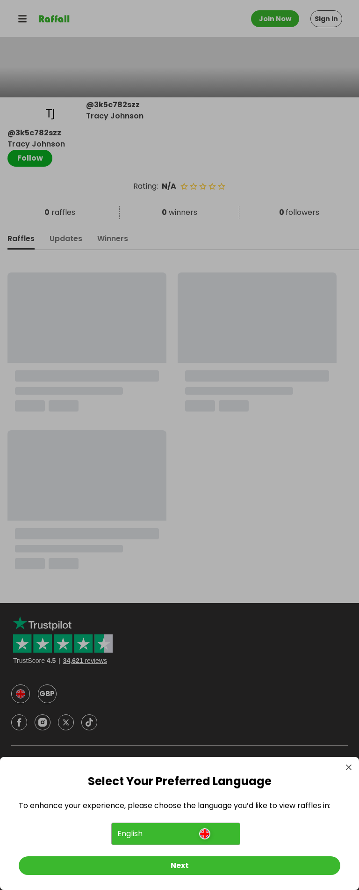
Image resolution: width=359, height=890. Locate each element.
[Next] (179, 865)
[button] (175, 834)
